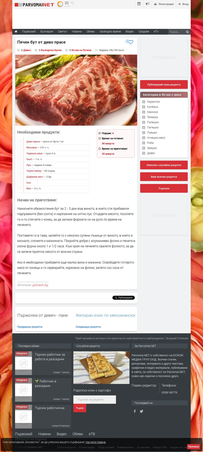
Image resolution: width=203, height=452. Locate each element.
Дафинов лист (35, 176)
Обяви (78, 433)
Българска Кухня (51, 50)
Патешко (153, 127)
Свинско (152, 112)
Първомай (23, 433)
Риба (150, 143)
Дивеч (27, 50)
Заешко (152, 148)
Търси (79, 408)
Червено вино (34, 153)
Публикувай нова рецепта (163, 84)
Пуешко (152, 132)
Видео (62, 433)
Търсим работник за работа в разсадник (50, 356)
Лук (29, 165)
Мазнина (31, 147)
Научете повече (96, 442)
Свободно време (110, 31)
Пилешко (153, 122)
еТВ (92, 433)
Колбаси (152, 107)
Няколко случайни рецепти (164, 165)
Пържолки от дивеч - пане (42, 315)
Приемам (193, 446)
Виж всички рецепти (164, 176)
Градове (143, 31)
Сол (28, 182)
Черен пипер (34, 170)
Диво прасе (33, 141)
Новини (77, 31)
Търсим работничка (49, 408)
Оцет (29, 159)
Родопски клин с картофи (92, 390)
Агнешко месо (156, 137)
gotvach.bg (40, 285)
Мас (29, 188)
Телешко (152, 117)
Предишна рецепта (29, 327)
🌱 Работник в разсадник (45, 383)
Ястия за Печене (81, 50)
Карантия (153, 101)
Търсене (164, 188)
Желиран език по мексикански (105, 315)
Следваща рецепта (88, 327)
